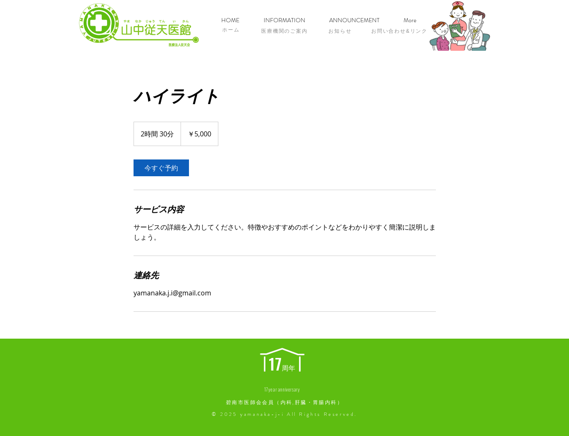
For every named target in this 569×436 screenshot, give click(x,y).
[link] (161, 167)
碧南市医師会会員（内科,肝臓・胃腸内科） (284, 402)
